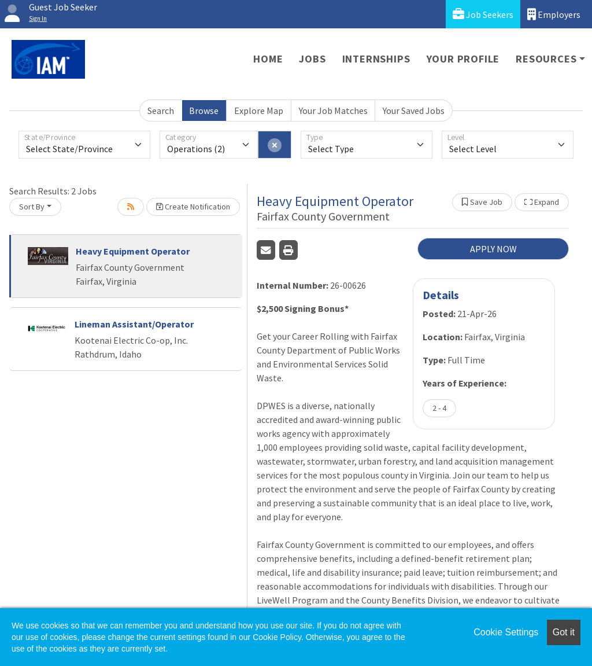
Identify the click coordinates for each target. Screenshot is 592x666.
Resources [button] (546, 58)
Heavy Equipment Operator (133, 251)
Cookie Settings (505, 632)
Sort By (32, 206)
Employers (553, 14)
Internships (376, 58)
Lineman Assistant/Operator (134, 324)
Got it (564, 632)
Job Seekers (483, 14)
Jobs (312, 58)
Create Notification (193, 206)
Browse (204, 110)
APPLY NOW (493, 249)
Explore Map (258, 110)
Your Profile (463, 58)
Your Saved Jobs (414, 110)
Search (160, 110)
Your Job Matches (333, 110)
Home (268, 58)
